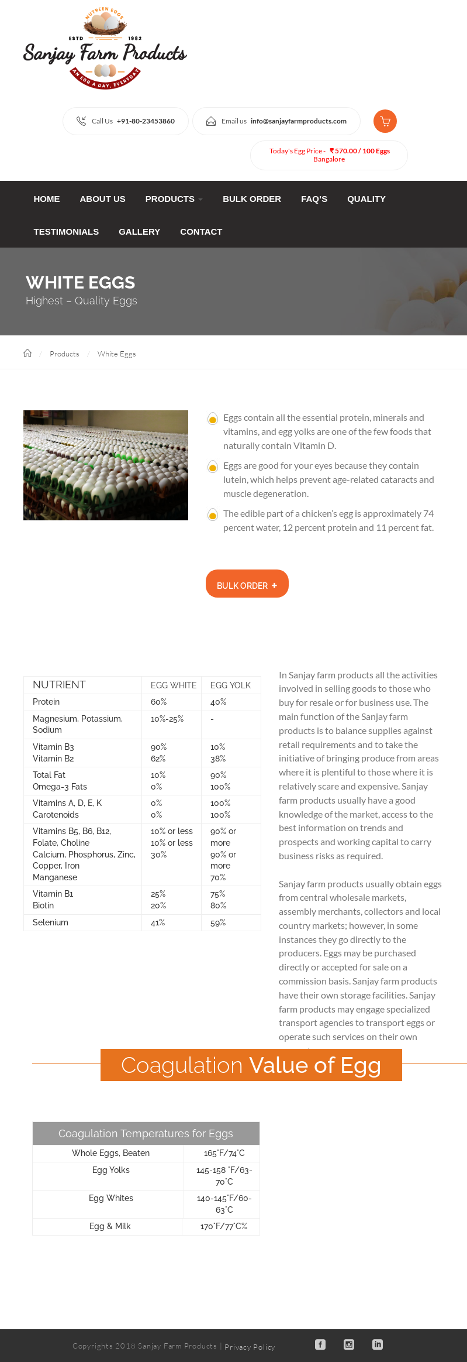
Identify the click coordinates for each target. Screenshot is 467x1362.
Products (174, 199)
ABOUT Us (103, 199)
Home (47, 199)
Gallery (139, 231)
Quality (366, 199)
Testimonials (66, 231)
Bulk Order (252, 199)
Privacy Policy (249, 1346)
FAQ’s (314, 199)
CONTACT (201, 231)
